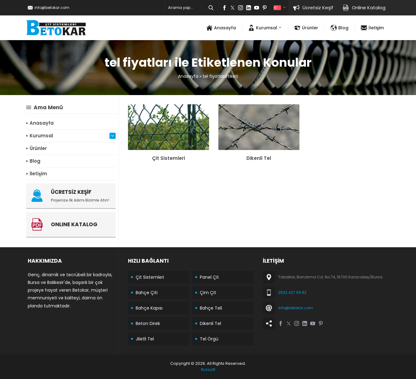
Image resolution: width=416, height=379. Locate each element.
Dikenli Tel (258, 158)
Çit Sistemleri (168, 158)
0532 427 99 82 (292, 292)
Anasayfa (188, 76)
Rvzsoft (208, 370)
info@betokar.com (52, 7)
